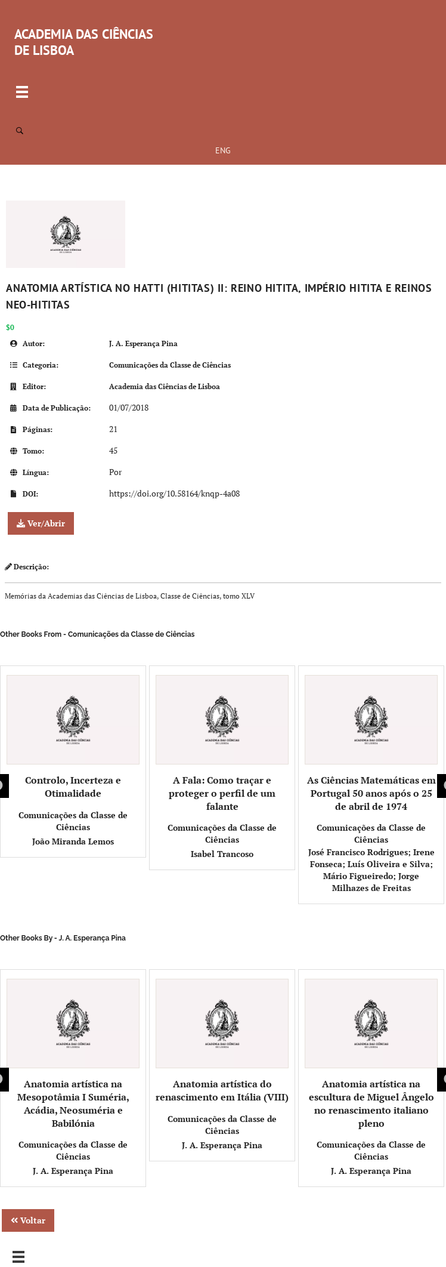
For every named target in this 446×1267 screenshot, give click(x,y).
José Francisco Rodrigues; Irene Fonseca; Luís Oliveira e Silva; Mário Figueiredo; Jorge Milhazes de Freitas (371, 869)
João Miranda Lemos (73, 841)
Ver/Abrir (41, 523)
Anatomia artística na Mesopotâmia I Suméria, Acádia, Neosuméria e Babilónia (73, 1054)
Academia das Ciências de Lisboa (164, 386)
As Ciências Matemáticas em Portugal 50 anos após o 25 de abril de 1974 (371, 744)
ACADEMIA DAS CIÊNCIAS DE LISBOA (83, 42)
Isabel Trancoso (222, 853)
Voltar (28, 1220)
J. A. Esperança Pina (143, 343)
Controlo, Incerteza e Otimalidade (73, 737)
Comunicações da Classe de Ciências (170, 364)
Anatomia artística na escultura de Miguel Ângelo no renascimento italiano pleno (371, 1054)
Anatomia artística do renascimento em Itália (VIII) (222, 1041)
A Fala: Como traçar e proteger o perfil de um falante (222, 744)
